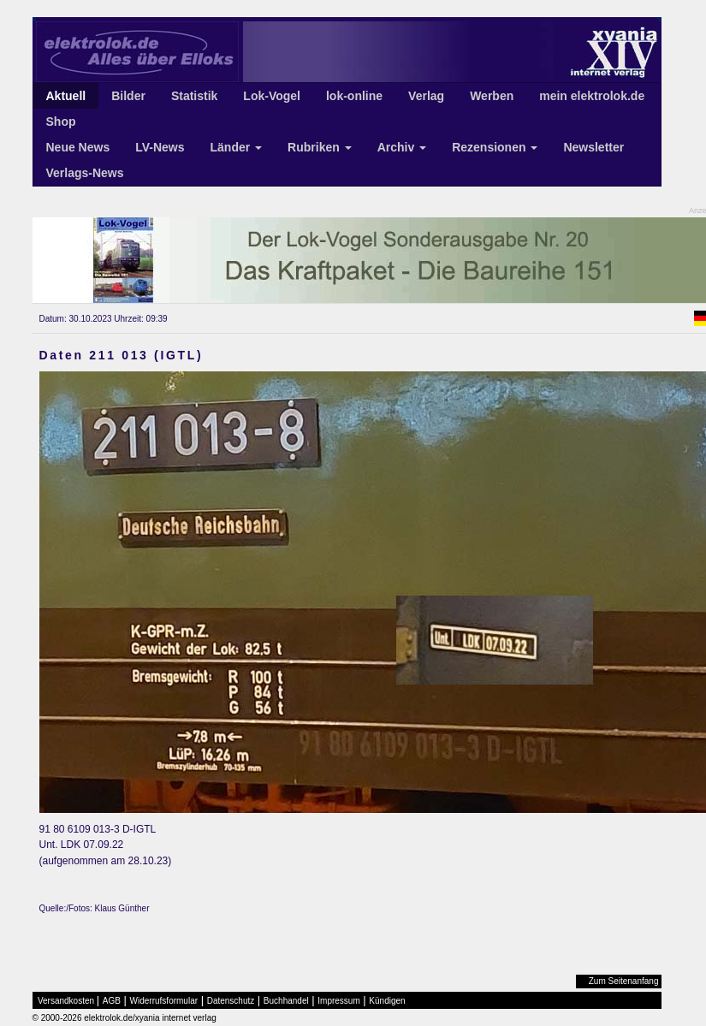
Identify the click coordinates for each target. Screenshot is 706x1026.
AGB (112, 1000)
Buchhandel (286, 1000)
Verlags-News (85, 173)
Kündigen (387, 1000)
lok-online (354, 96)
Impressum (338, 1000)
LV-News (159, 147)
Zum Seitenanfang (624, 981)
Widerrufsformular (164, 1000)
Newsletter (593, 147)
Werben (491, 96)
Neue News (78, 147)
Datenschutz (231, 1000)
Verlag (426, 96)
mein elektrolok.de (591, 96)
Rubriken (320, 147)
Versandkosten (66, 1000)
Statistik (194, 96)
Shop (61, 121)
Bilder (128, 96)
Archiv (401, 147)
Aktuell (66, 96)
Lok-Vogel (271, 96)
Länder (237, 147)
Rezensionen (494, 147)
